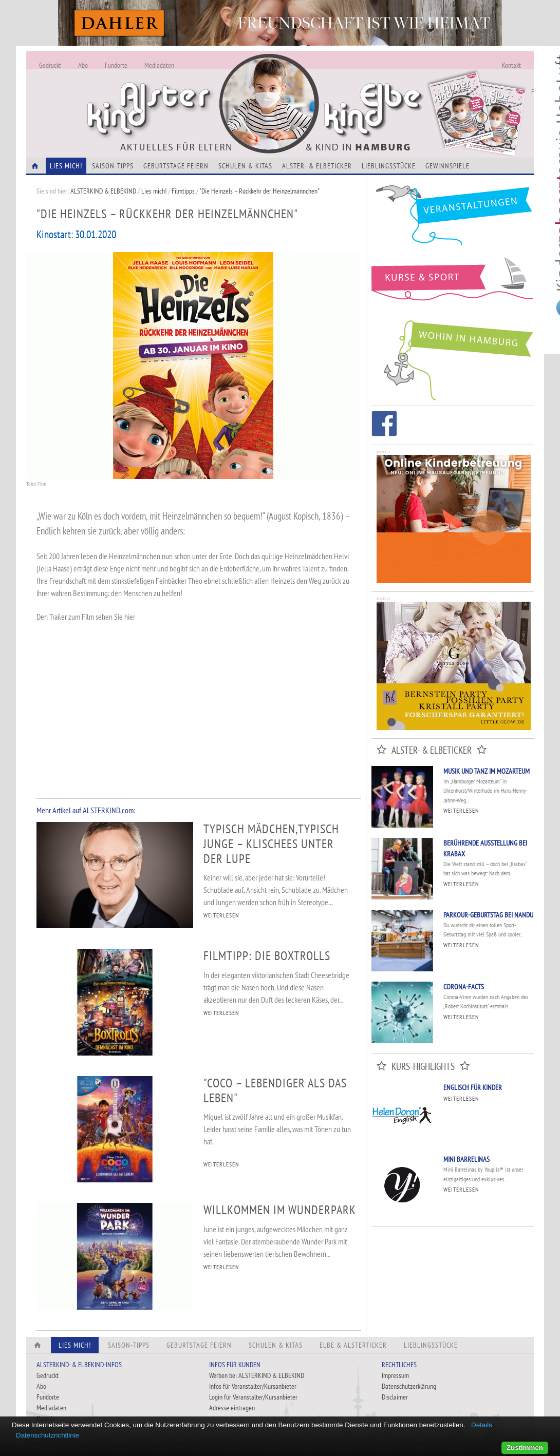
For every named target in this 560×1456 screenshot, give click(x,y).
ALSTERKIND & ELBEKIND (103, 191)
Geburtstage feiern (176, 165)
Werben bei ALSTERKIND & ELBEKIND (256, 1375)
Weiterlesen (461, 810)
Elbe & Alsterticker (353, 1345)
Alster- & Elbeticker (317, 165)
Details (481, 1425)
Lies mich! (153, 191)
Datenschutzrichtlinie (47, 1435)
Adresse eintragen (232, 1407)
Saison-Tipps (113, 165)
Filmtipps (183, 191)
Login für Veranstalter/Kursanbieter (253, 1397)
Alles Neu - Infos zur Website (195, 91)
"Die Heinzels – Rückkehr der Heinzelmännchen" (259, 191)
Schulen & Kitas (245, 165)
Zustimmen (525, 1447)
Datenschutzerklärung (409, 1386)
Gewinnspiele (447, 165)
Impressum (395, 1375)
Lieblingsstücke (389, 165)
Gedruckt (50, 65)
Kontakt (511, 65)
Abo (83, 65)
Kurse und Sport (452, 284)
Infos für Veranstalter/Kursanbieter (252, 1386)
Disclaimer (395, 1397)
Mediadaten (159, 65)
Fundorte (116, 65)
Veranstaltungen (452, 219)
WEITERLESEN (221, 915)
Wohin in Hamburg (452, 358)
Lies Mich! (66, 165)
